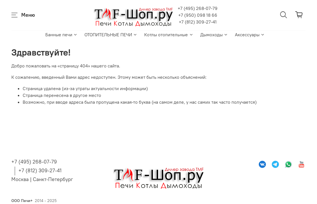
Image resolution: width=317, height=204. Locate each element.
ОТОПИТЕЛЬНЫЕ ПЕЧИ (110, 34)
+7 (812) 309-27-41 (198, 22)
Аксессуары (250, 34)
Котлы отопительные (168, 34)
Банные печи (61, 34)
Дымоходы (214, 34)
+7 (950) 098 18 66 (197, 15)
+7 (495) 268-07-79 (198, 8)
